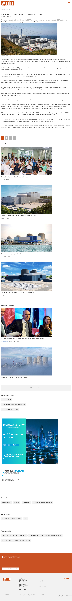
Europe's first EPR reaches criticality (14, 535)
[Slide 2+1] (37, 466)
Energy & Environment (24, 578)
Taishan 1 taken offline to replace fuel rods (16, 540)
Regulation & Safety (23, 580)
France (16, 502)
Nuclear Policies (22, 581)
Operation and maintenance (42, 502)
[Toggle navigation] (69, 2)
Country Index (22, 589)
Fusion (20, 588)
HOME (2, 9)
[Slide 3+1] (40, 466)
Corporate (21, 583)
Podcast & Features (23, 586)
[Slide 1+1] (35, 466)
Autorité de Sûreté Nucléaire (11, 519)
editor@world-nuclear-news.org (44, 586)
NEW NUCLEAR (7, 9)
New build (26, 502)
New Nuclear (22, 579)
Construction (6, 502)
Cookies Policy (65, 596)
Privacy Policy (59, 596)
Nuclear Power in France (10, 409)
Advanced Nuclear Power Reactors (13, 404)
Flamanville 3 (6, 400)
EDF (26, 519)
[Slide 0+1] (32, 466)
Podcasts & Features (4, 341)
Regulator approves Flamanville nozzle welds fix (45, 535)
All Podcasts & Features (35, 387)
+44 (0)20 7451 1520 (41, 587)
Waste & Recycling (23, 585)
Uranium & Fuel (22, 584)
